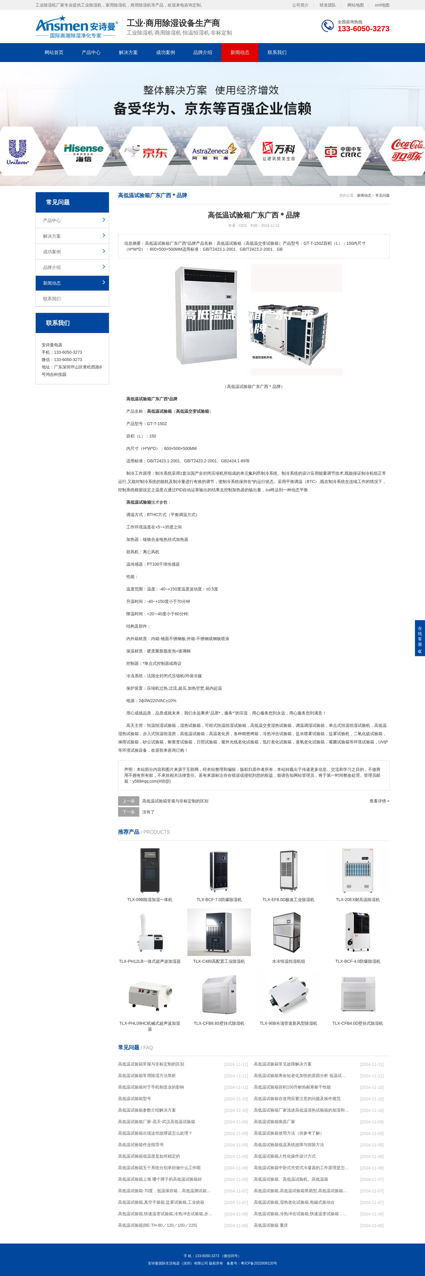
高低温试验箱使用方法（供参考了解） (289, 1133)
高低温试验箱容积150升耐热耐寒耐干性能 (292, 1087)
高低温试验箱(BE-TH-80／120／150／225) (157, 1225)
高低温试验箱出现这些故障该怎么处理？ (155, 1133)
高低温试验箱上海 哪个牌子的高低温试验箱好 (160, 1179)
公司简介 (300, 4)
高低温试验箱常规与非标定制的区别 (175, 801)
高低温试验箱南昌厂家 (274, 1121)
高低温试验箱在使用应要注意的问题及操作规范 (297, 1098)
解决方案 (128, 52)
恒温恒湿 (155, 725)
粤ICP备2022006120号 (259, 1263)
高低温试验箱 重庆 (271, 1225)
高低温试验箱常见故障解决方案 (283, 1064)
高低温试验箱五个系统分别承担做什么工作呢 (159, 1167)
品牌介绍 (202, 52)
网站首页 (54, 52)
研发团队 (328, 4)
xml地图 (382, 4)
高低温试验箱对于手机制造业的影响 (151, 1087)
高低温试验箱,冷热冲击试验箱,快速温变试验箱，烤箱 (301, 1213)
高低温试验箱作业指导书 (141, 1144)
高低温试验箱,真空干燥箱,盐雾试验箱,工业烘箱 (161, 1202)
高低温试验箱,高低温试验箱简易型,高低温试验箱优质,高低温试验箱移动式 (301, 1190)
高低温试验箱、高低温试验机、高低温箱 (291, 1179)
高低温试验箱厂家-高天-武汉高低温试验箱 (156, 1121)
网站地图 (355, 4)
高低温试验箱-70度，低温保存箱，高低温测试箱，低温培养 (165, 1190)
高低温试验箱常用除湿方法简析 (147, 1075)
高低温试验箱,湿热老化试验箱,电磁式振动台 (294, 1202)
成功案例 (165, 52)
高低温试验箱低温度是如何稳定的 (149, 1156)
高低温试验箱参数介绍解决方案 (147, 1110)
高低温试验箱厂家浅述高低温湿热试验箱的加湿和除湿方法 (301, 1110)
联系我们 (277, 52)
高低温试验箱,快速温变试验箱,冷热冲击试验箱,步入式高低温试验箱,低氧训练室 (165, 1213)
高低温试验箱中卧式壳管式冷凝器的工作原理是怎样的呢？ (301, 1167)
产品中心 (91, 52)
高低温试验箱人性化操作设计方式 (285, 1156)
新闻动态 (240, 52)
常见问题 (382, 195)
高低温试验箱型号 (134, 1098)
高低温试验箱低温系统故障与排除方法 (289, 1144)
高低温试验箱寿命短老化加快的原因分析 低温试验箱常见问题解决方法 (301, 1075)
